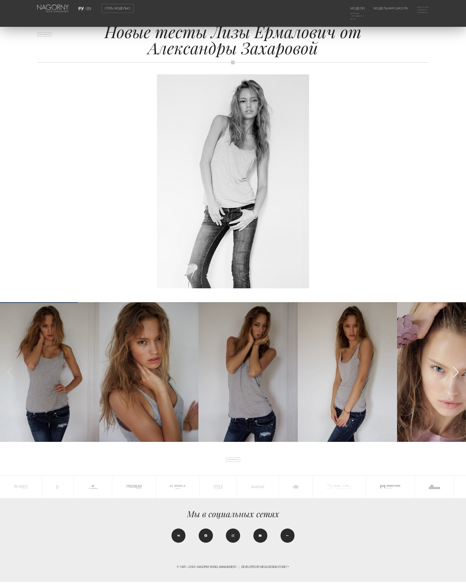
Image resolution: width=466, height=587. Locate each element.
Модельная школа (383, 8)
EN (88, 8)
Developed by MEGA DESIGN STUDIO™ (265, 572)
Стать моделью (117, 8)
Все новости (51, 36)
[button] (455, 372)
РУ (81, 8)
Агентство (419, 8)
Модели (342, 8)
